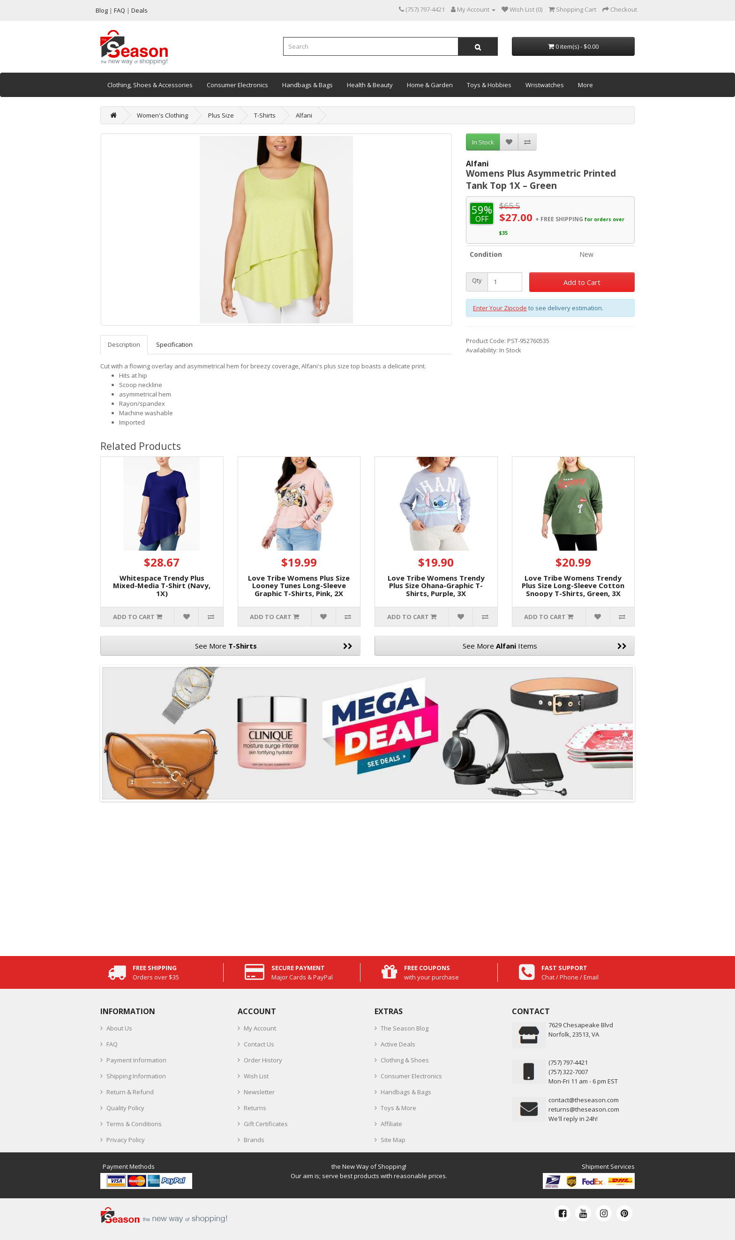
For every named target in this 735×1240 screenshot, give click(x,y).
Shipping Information (136, 1076)
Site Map (393, 1139)
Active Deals (398, 1044)
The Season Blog (404, 1028)
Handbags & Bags (307, 85)
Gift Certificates (266, 1124)
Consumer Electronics (237, 85)
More (585, 85)
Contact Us (259, 1044)
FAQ (112, 1044)
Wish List (256, 1076)
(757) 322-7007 (568, 1072)
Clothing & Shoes (405, 1060)
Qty (477, 280)
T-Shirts (265, 115)
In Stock (483, 142)
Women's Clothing (162, 115)
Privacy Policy (125, 1139)
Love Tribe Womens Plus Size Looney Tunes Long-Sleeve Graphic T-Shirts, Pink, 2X (299, 585)
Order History (263, 1060)
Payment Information (136, 1060)
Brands (254, 1139)
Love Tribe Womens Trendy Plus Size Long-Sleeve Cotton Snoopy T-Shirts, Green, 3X (573, 585)
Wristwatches (544, 85)
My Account (260, 1028)
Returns (255, 1108)
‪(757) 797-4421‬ (568, 1062)
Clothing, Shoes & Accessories (150, 85)
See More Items (545, 645)
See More (274, 645)
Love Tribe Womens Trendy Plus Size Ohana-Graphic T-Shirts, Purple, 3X (436, 585)
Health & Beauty (370, 85)
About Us (119, 1028)
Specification (174, 344)
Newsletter (259, 1092)
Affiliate (391, 1124)
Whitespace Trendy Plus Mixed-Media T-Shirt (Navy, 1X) (161, 585)
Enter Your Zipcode (500, 308)
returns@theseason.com (583, 1109)
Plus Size (221, 115)
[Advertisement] (367, 876)
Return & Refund (130, 1092)
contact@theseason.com (583, 1100)
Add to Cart (581, 282)
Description (124, 344)
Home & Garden (430, 85)
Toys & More (398, 1108)
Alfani (304, 115)
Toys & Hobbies (489, 85)
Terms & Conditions (134, 1124)
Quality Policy (125, 1108)
